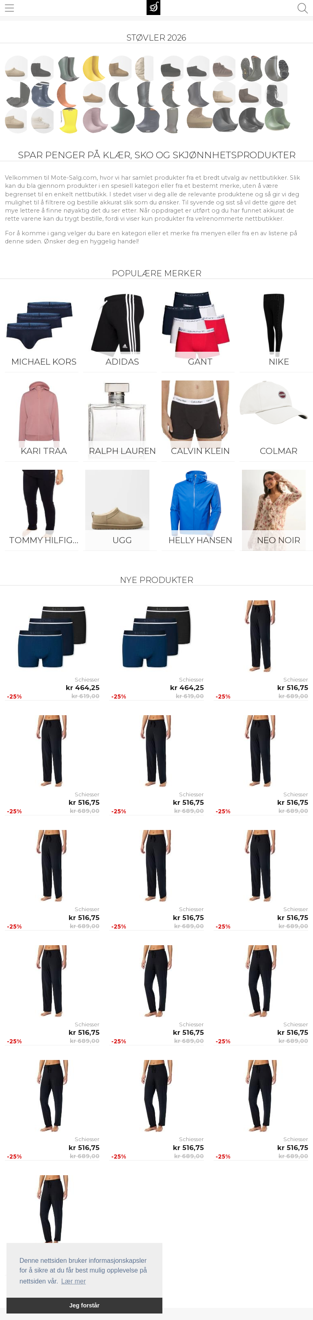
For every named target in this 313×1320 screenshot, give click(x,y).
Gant (200, 362)
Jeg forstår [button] (84, 1305)
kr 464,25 (82, 688)
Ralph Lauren (122, 451)
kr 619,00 (85, 696)
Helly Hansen (200, 540)
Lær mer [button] (73, 1281)
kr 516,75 (292, 688)
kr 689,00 (293, 696)
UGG (122, 540)
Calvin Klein (200, 451)
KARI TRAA (44, 451)
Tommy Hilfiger (46, 540)
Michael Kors (43, 362)
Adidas (122, 362)
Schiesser (87, 679)
